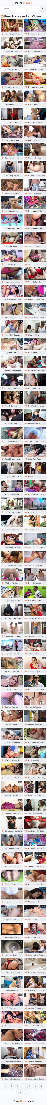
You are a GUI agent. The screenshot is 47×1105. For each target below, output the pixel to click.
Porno (23, 2)
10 (26, 1092)
